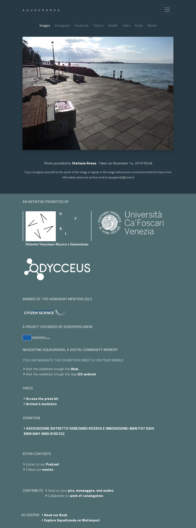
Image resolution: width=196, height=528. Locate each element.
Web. (75, 368)
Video (126, 25)
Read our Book (55, 515)
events (47, 469)
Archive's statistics (41, 403)
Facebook (81, 25)
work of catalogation (86, 495)
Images (44, 25)
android (90, 374)
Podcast (52, 464)
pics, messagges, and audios (91, 490)
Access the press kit (42, 398)
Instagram (62, 25)
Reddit (113, 25)
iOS (80, 374)
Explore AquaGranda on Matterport (72, 520)
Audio (139, 25)
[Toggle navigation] (167, 9)
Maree (152, 25)
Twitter (98, 25)
